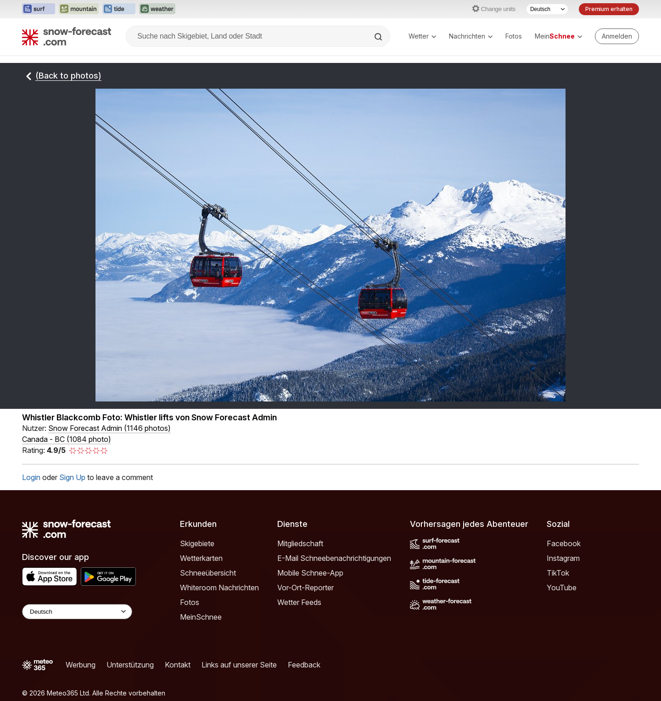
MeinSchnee (201, 617)
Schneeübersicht (208, 572)
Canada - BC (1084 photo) (66, 439)
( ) (109, 428)
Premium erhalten (609, 9)
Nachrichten (471, 36)
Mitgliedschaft (300, 543)
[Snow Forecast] (66, 36)
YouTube (562, 587)
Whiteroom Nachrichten (219, 587)
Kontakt (177, 664)
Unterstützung (130, 664)
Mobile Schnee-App (310, 572)
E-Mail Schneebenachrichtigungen (334, 558)
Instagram (563, 558)
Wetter (422, 36)
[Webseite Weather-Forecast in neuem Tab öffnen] (157, 9)
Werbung (80, 664)
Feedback (304, 664)
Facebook (564, 543)
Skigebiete (197, 543)
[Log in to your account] (617, 36)
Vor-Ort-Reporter (305, 587)
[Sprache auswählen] (547, 9)
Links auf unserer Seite (239, 664)
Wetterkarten (201, 558)
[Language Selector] (77, 611)
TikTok (558, 572)
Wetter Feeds (299, 602)
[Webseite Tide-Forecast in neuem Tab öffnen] (118, 9)
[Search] (379, 36)
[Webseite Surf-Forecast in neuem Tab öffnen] (38, 9)
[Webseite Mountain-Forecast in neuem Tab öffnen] (79, 9)
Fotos (513, 36)
